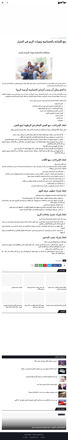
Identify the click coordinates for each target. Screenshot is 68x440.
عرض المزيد (5, 270)
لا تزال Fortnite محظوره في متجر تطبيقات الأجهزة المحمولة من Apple (39, 369)
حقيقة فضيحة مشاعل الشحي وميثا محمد (47, 384)
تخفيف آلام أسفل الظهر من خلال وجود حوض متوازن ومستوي (34, 306)
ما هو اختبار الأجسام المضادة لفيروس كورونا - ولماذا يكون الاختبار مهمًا (12, 306)
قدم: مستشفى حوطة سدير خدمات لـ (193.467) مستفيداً (43, 392)
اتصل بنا (25, 437)
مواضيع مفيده (53, 37)
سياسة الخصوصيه (34, 437)
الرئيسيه (43, 437)
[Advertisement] (34, 20)
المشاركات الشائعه (60, 357)
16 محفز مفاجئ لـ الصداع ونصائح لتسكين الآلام (35, 288)
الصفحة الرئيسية (62, 37)
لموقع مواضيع (27, 434)
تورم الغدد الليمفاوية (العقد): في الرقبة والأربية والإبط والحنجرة (41, 376)
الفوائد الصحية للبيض (17, 287)
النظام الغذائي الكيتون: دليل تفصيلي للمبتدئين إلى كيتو (57, 288)
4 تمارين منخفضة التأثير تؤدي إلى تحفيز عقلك (45, 361)
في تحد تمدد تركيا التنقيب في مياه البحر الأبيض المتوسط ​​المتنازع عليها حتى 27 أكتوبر (35, 400)
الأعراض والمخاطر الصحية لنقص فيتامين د (56, 306)
